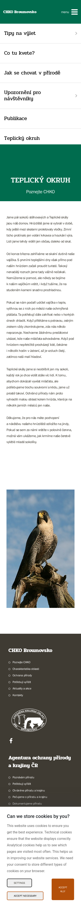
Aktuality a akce (22, 688)
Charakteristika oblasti (26, 669)
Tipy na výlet (20, 33)
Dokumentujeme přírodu (27, 803)
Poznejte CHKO (21, 662)
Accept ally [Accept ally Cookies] (63, 889)
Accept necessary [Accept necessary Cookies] (25, 895)
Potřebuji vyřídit (22, 682)
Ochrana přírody (22, 675)
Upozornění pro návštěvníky (22, 95)
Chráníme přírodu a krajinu (29, 790)
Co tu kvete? (19, 53)
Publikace (15, 118)
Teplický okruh (22, 138)
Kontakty (18, 695)
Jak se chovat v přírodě (32, 73)
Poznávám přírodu (23, 777)
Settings (19, 882)
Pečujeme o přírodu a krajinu (30, 797)
